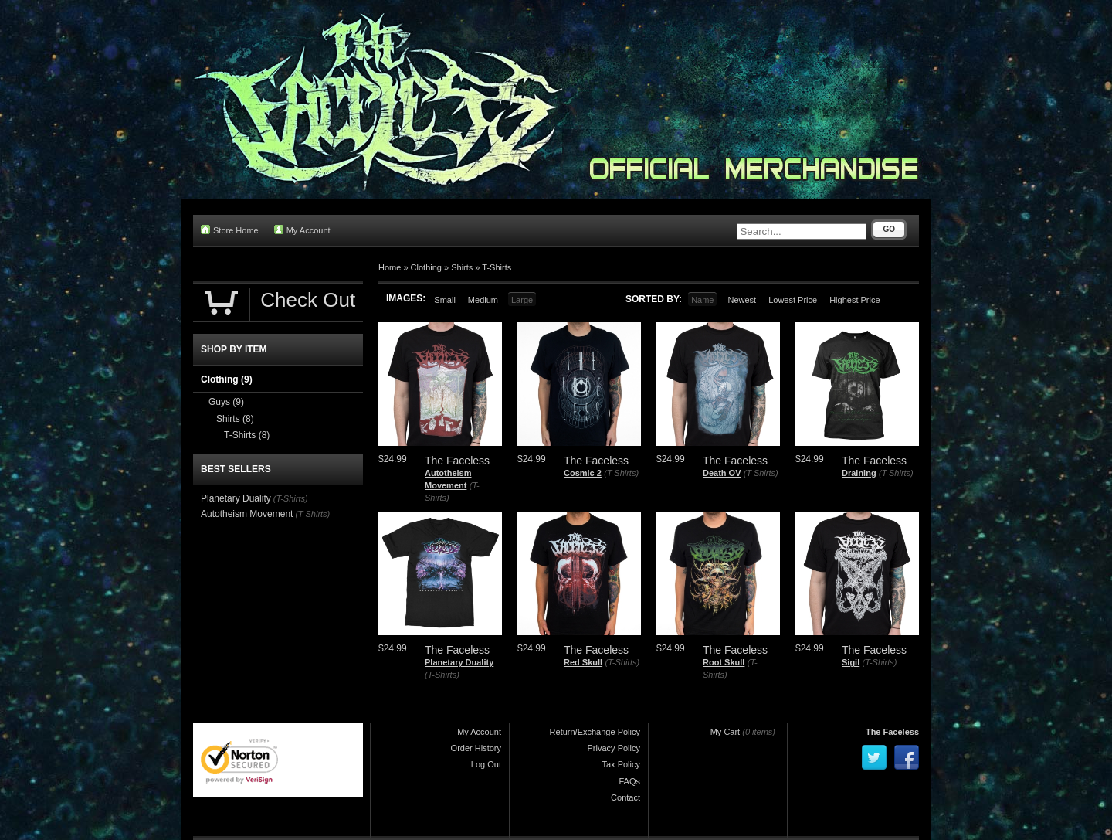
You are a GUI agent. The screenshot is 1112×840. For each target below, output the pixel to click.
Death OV (722, 473)
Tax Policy (621, 764)
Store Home (230, 230)
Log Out (486, 764)
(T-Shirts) (621, 473)
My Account (302, 230)
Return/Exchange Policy (595, 731)
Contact (625, 797)
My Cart (725, 731)
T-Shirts (496, 267)
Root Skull (723, 662)
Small (445, 299)
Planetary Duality (459, 662)
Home (389, 267)
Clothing (426, 267)
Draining (859, 473)
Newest (741, 299)
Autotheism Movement (247, 513)
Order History (476, 748)
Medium (483, 299)
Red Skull (583, 662)
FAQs (629, 781)
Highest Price (854, 299)
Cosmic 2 (583, 473)
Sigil (850, 662)
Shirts (462, 267)
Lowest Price (792, 299)
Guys (226, 401)
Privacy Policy (614, 748)
